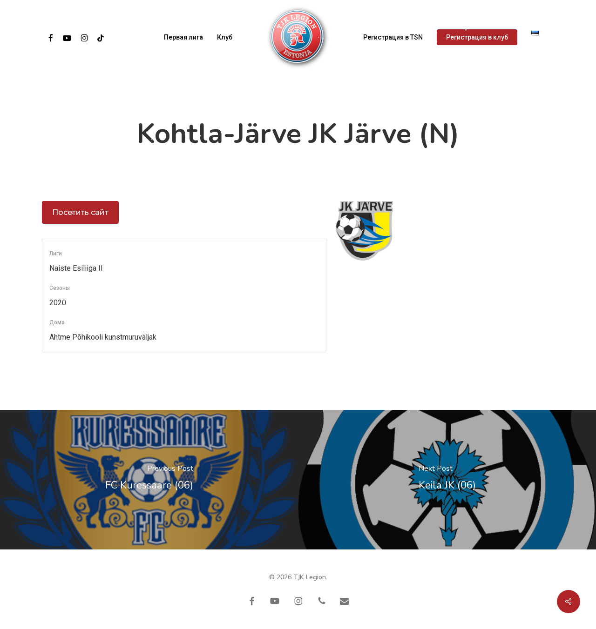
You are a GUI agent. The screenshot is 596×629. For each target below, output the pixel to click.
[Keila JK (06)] (447, 479)
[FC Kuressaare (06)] (149, 479)
